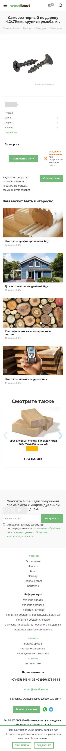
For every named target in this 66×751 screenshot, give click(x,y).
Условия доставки (33, 604)
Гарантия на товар (33, 609)
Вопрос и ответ (33, 580)
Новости (33, 566)
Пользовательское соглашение (33, 629)
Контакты (33, 585)
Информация (33, 594)
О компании (33, 561)
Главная (33, 555)
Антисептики (33, 663)
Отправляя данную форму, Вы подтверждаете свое (34, 530)
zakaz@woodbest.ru (36, 689)
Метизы (33, 658)
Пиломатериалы (33, 643)
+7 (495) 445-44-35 (23, 679)
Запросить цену (23, 158)
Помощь (33, 575)
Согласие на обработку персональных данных (33, 624)
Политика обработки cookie (33, 619)
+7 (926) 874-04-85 (48, 679)
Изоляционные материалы (33, 653)
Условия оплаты (33, 599)
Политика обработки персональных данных (33, 614)
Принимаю (22, 745)
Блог (33, 571)
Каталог (33, 638)
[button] (60, 435)
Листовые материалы (33, 648)
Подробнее (44, 745)
